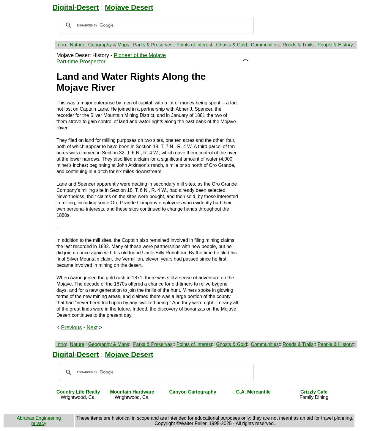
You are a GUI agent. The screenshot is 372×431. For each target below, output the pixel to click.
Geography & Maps (108, 44)
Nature (77, 44)
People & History (335, 44)
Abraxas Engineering (39, 418)
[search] (156, 25)
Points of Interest (194, 44)
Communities (265, 44)
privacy (38, 423)
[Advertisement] (29, 141)
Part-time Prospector (80, 62)
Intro (61, 44)
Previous (71, 327)
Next (92, 327)
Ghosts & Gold (231, 44)
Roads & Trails (298, 44)
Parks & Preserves (152, 44)
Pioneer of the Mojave (140, 55)
